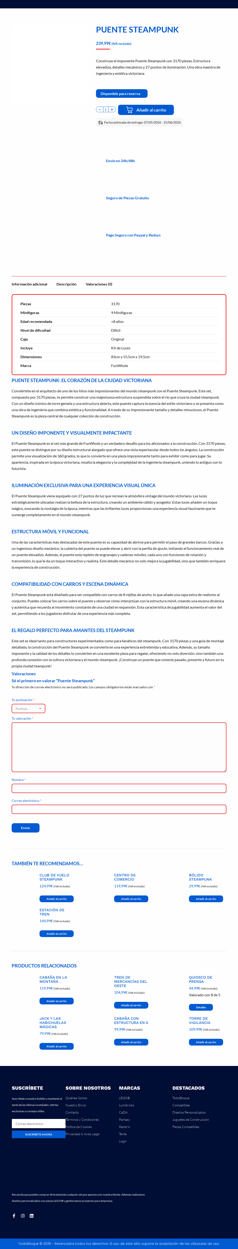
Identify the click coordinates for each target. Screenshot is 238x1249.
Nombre (19, 780)
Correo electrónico (26, 801)
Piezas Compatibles (185, 1127)
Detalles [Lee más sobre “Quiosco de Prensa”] (201, 1007)
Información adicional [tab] (29, 284)
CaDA (123, 1112)
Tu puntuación (23, 700)
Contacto (72, 1112)
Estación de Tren (52, 912)
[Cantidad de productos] (106, 109)
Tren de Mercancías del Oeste (130, 981)
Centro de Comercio (125, 877)
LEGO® (124, 1098)
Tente (123, 1134)
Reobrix (124, 1127)
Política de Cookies (79, 1127)
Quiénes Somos (76, 1098)
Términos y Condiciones (82, 1119)
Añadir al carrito (151, 109)
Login (123, 1141)
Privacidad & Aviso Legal (82, 1134)
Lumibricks (126, 1105)
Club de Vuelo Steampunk (54, 877)
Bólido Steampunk (200, 877)
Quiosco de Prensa (200, 979)
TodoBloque (180, 1098)
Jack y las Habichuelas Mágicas (53, 1022)
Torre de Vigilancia (200, 1020)
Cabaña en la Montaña (53, 979)
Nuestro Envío (76, 1105)
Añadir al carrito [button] (56, 899)
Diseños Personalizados (189, 1112)
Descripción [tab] (66, 284)
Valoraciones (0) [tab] (99, 284)
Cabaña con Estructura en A (131, 1020)
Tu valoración (22, 718)
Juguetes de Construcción (190, 1119)
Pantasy (124, 1119)
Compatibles (181, 1105)
